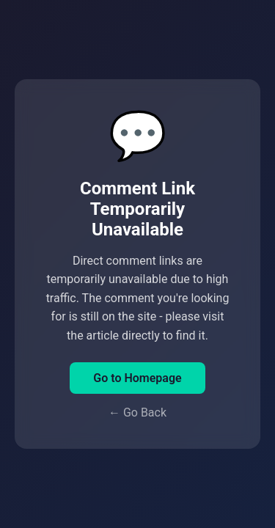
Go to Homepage (137, 378)
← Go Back (137, 412)
